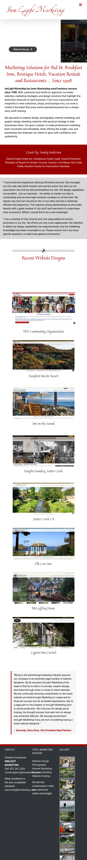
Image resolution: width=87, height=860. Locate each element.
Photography (39, 764)
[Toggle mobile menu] (80, 4)
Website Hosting (41, 776)
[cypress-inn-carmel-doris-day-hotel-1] (43, 618)
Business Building (42, 772)
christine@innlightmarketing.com (23, 772)
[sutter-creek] (43, 484)
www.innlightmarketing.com (20, 789)
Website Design (40, 761)
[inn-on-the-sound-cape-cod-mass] (43, 388)
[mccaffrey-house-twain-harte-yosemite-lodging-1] (43, 573)
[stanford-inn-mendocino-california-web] (43, 341)
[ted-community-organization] (43, 293)
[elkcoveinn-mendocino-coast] (43, 529)
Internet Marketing (42, 768)
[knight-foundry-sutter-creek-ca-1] (43, 436)
